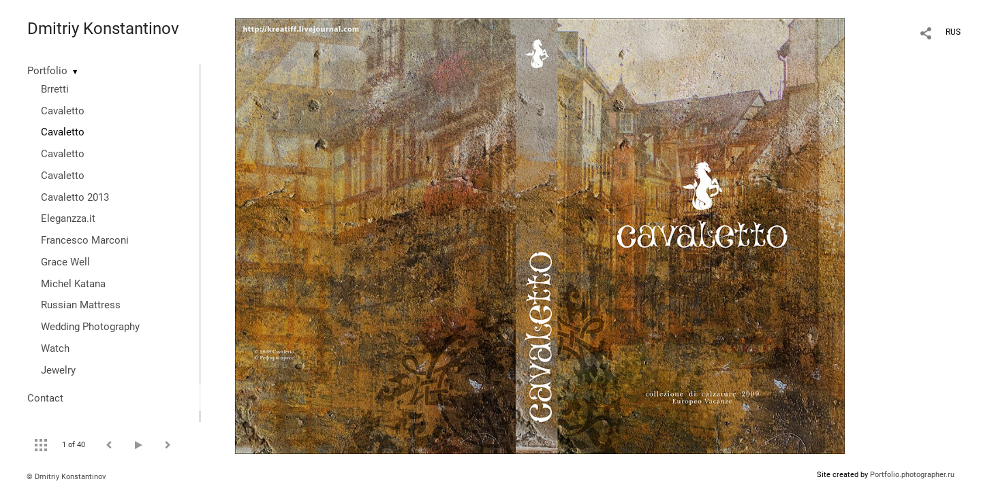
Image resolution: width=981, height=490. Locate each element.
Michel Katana (73, 284)
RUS (953, 32)
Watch (55, 348)
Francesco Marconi (85, 240)
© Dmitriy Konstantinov (66, 476)
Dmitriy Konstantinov (103, 28)
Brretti (55, 89)
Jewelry (58, 370)
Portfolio (47, 71)
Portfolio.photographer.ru (912, 474)
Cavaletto (62, 111)
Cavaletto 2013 (75, 197)
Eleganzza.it (68, 218)
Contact (45, 398)
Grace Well (65, 262)
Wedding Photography (90, 327)
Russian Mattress (81, 305)
